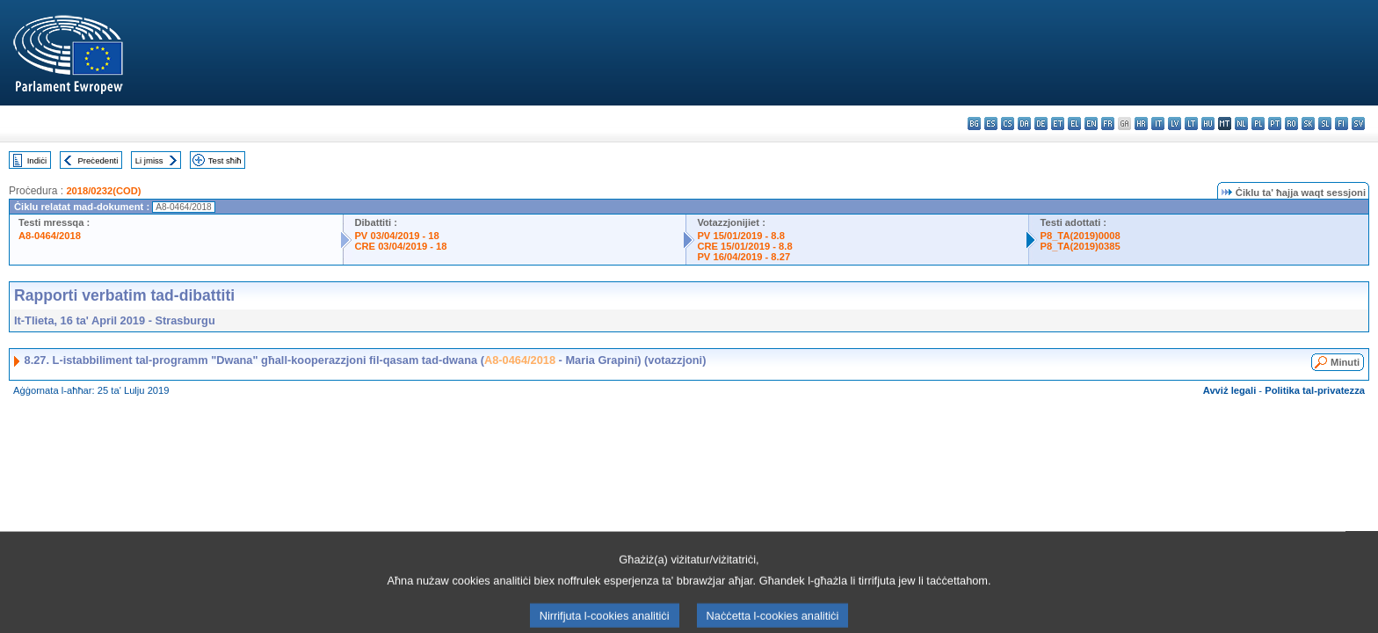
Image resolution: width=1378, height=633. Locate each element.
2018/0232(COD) (103, 191)
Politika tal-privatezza (1315, 390)
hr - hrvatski (1141, 123)
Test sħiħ (225, 160)
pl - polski (1258, 123)
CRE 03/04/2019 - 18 (400, 246)
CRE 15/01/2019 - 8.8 (744, 246)
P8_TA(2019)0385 (1080, 246)
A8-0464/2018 (49, 235)
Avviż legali (1230, 390)
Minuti (1345, 362)
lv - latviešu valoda (1174, 123)
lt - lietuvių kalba (1191, 123)
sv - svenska (1358, 123)
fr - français (1107, 123)
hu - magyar (1208, 123)
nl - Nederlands (1241, 123)
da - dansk (1024, 123)
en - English (1091, 123)
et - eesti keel (1057, 123)
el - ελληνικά (1074, 123)
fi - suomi (1341, 123)
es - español (990, 123)
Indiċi (37, 160)
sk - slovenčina (1308, 123)
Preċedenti (97, 160)
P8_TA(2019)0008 (1080, 235)
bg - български (974, 123)
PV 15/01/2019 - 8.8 (741, 235)
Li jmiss (149, 160)
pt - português (1274, 123)
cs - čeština (1007, 123)
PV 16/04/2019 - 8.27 (743, 256)
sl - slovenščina (1324, 123)
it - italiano (1157, 123)
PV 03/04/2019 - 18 (396, 235)
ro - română (1291, 123)
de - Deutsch (1041, 123)
